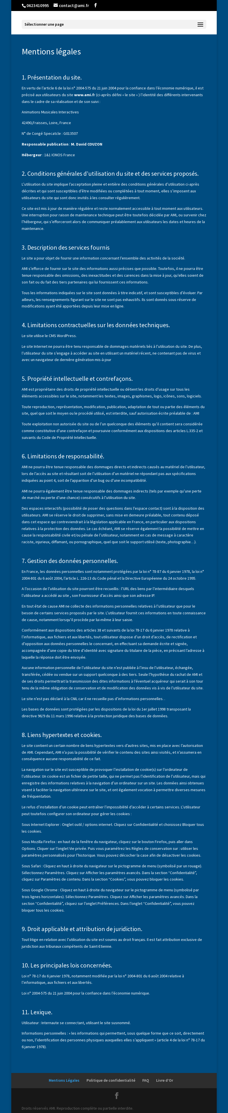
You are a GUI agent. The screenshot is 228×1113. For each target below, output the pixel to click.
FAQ (145, 1080)
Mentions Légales (64, 1080)
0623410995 (37, 5)
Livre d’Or (164, 1080)
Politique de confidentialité (111, 1080)
